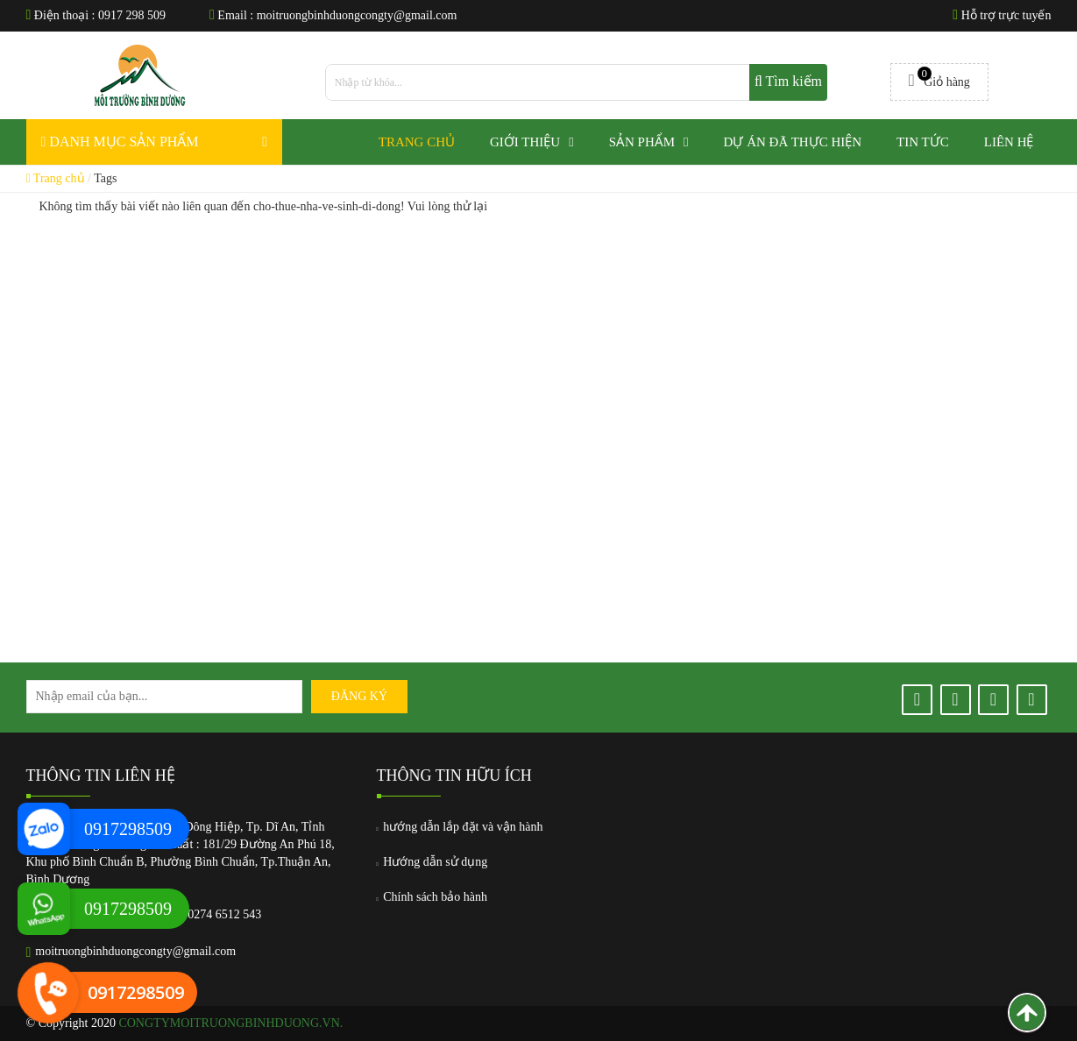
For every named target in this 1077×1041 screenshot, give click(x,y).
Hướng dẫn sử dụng (432, 861)
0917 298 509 (132, 15)
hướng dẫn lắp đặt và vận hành (460, 826)
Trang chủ (55, 178)
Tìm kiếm (788, 81)
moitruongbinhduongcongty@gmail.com (357, 15)
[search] (576, 82)
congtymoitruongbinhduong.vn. (230, 1023)
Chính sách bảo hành (432, 896)
